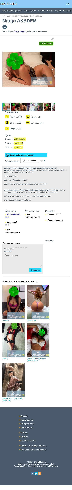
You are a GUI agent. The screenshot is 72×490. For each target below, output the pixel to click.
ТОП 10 (50, 11)
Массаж (41, 11)
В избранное (30, 165)
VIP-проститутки (27, 429)
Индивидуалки (30, 11)
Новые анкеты (27, 432)
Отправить (37, 275)
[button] (56, 39)
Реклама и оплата (28, 445)
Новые (58, 11)
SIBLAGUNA (8, 4)
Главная (24, 421)
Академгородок (20, 31)
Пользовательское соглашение (33, 454)
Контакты (24, 442)
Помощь (24, 438)
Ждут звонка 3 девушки (12, 11)
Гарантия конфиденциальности (33, 451)
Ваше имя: (19, 256)
